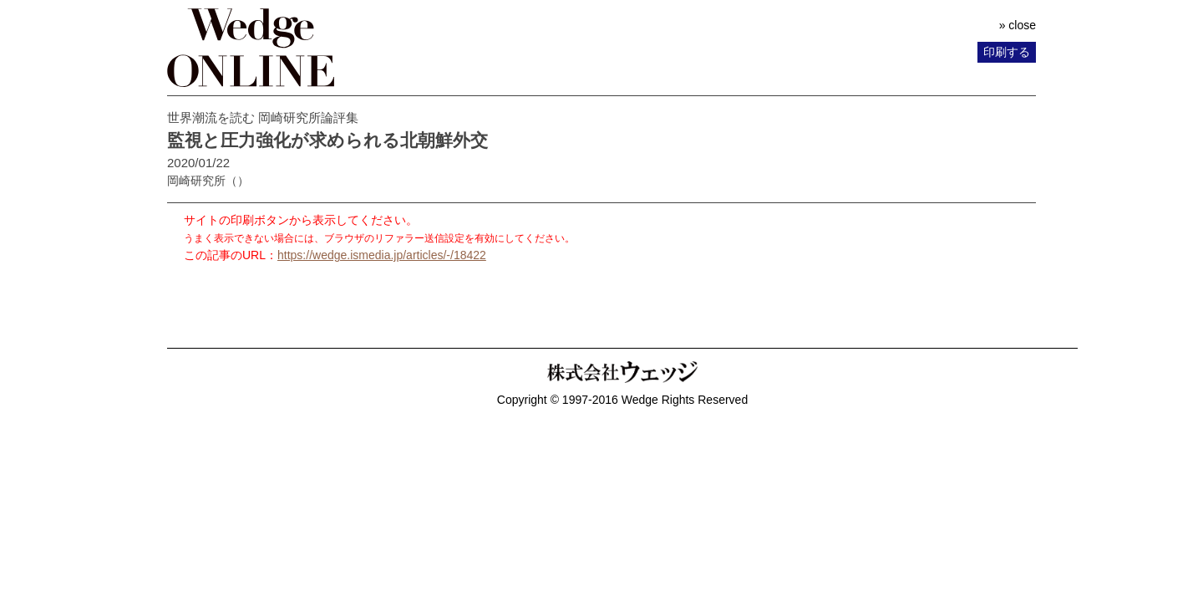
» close (1017, 25)
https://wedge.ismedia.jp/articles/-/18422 (381, 255)
